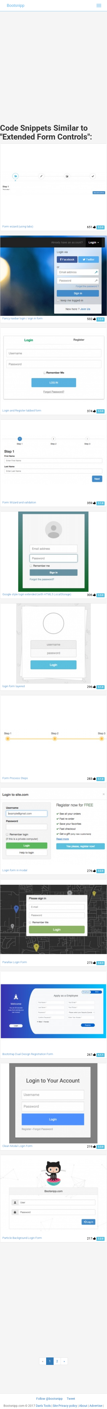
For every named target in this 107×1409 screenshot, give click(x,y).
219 (91, 1146)
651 (91, 227)
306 (91, 595)
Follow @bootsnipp (49, 1398)
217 (91, 1238)
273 (91, 962)
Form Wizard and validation (19, 502)
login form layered (13, 686)
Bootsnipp (15, 5)
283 (91, 778)
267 (91, 1054)
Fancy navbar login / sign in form (22, 318)
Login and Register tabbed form (21, 410)
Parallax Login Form (14, 962)
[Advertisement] (52, 63)
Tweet (71, 1398)
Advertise (95, 1405)
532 (91, 319)
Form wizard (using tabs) (17, 226)
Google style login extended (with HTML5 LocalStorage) (36, 594)
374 (91, 411)
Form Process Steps (15, 778)
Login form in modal (14, 870)
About (83, 1405)
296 (91, 687)
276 (91, 871)
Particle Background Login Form (22, 1238)
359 (91, 503)
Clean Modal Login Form (17, 1146)
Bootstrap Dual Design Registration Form (27, 1054)
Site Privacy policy (65, 1405)
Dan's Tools (43, 1405)
